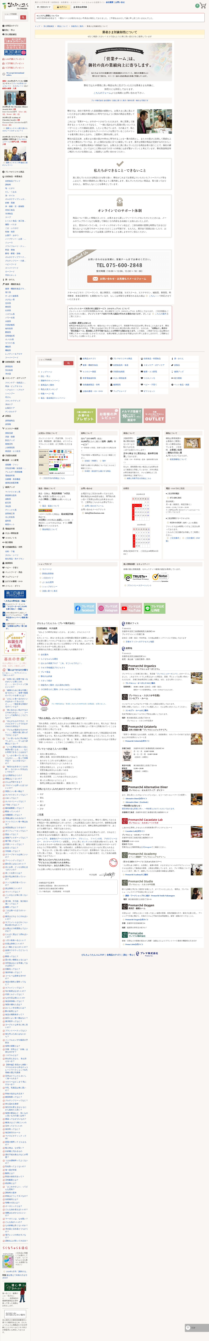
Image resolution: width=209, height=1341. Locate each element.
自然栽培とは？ (11, 1199)
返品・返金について (50, 506)
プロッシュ (83, 839)
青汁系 (8, 292)
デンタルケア (11, 412)
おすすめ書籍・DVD (13, 581)
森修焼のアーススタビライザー (63, 839)
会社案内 (44, 654)
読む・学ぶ (45, 376)
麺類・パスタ (11, 224)
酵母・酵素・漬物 (12, 253)
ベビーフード (11, 264)
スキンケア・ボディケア (154, 365)
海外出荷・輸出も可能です (137, 100)
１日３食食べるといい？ (15, 940)
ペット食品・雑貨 (181, 385)
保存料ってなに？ (12, 1129)
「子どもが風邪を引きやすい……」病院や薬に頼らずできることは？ (16, 732)
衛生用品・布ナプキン (14, 559)
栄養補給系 (10, 336)
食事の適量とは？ (12, 1046)
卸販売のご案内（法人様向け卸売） (56, 685)
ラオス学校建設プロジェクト (53, 668)
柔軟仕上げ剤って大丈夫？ (16, 1241)
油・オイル (10, 195)
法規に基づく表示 (119, 100)
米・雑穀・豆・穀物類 (14, 206)
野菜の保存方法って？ (14, 1176)
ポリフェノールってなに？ (16, 831)
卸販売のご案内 (77, 26)
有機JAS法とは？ (12, 1203)
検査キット (10, 524)
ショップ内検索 (10, 14)
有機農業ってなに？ (13, 815)
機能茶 (8, 350)
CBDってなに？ (12, 798)
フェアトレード (119, 391)
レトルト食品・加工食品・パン (16, 221)
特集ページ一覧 (47, 394)
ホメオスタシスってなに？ (16, 795)
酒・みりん (179, 358)
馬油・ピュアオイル (13, 386)
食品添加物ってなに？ (14, 1001)
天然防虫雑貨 (119, 372)
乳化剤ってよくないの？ (15, 1166)
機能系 (8, 347)
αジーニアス (42, 839)
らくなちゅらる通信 (49, 659)
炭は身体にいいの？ (13, 888)
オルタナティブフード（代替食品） (16, 257)
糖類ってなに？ (11, 907)
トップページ (46, 372)
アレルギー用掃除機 (13, 472)
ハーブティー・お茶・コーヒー (16, 239)
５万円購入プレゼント (14, 68)
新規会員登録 (48, 573)
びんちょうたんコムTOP (93, 955)
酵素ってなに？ (11, 956)
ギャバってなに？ (12, 892)
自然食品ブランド (12, 181)
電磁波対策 (10, 475)
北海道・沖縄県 (90, 461)
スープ (8, 217)
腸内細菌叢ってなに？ (14, 808)
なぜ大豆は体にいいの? (15, 998)
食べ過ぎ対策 (11, 1170)
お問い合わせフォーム (94, 506)
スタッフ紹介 (46, 681)
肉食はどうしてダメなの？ (16, 1196)
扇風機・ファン (11, 465)
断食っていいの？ (12, 811)
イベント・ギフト (12, 586)
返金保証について (49, 529)
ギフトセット (149, 391)
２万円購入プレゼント (14, 63)
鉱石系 (8, 503)
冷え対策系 (10, 517)
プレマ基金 (45, 672)
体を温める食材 (11, 1104)
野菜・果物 (10, 250)
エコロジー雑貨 (89, 372)
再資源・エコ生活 (12, 451)
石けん (8, 397)
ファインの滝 (96, 839)
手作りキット (11, 275)
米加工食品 (10, 210)
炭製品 (177, 365)
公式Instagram (146, 847)
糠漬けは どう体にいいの (15, 1122)
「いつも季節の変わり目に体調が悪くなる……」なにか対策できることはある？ (16, 749)
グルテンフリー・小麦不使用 (16, 261)
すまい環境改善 (119, 378)
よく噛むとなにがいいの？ (16, 947)
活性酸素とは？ (11, 1180)
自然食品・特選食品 (152, 358)
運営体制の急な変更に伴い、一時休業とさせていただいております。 (149, 809)
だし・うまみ (11, 192)
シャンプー (10, 393)
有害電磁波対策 (89, 378)
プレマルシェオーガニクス (167, 674)
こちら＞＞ (154, 296)
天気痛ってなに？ (12, 851)
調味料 (8, 185)
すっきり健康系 (11, 296)
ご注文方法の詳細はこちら (53, 478)
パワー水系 (10, 318)
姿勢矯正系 (10, 513)
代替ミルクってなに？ (14, 994)
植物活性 (9, 444)
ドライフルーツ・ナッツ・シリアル (16, 246)
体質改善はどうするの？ (15, 827)
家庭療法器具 (11, 495)
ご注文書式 (174, 538)
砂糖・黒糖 (10, 203)
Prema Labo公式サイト (134, 944)
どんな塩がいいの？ (13, 1222)
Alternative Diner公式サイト (136, 799)
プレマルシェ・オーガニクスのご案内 (140, 683)
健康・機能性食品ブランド (16, 289)
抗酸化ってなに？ (12, 969)
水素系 (8, 321)
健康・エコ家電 (150, 372)
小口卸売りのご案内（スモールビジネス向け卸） (61, 689)
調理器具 (9, 366)
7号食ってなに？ (12, 805)
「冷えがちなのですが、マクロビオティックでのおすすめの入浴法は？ (16, 723)
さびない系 (10, 299)
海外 (104, 461)
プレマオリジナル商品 (122, 358)
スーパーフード (11, 268)
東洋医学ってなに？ (13, 1021)
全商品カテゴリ (89, 358)
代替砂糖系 (10, 325)
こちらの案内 (160, 314)
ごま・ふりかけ (11, 228)
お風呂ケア (10, 408)
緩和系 (8, 521)
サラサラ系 (10, 343)
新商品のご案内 (47, 385)
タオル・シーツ (11, 555)
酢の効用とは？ (11, 1011)
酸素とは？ (10, 1173)
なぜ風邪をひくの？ (13, 775)
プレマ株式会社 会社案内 (101, 100)
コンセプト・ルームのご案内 (136, 710)
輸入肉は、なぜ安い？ (14, 1148)
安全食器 (9, 370)
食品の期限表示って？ (14, 1014)
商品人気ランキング (49, 389)
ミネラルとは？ (11, 1055)
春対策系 (9, 328)
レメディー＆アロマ (13, 354)
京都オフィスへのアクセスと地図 (140, 642)
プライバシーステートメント (139, 585)
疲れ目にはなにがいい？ (15, 864)
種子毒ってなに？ (12, 841)
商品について (62, 26)
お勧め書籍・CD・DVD (93, 391)
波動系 (8, 499)
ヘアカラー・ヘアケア (14, 390)
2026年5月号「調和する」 (17, 1271)
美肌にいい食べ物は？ (14, 791)
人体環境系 (10, 447)
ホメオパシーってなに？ (15, 801)
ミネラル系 (10, 314)
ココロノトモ (149, 378)
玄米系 (8, 303)
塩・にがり (10, 188)
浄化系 (8, 506)
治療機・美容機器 (12, 479)
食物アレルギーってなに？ (16, 838)
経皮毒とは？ (11, 1183)
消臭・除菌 (10, 437)
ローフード (10, 271)
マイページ (47, 569)
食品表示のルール (12, 1132)
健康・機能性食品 (90, 365)
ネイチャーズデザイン (52, 841)
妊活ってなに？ (11, 848)
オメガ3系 (9, 339)
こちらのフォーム (102, 93)
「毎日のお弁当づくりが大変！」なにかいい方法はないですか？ (16, 769)
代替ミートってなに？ (14, 844)
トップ (37, 26)
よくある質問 (48, 582)
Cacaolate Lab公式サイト (135, 831)
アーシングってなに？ (14, 860)
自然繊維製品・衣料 (91, 385)
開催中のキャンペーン (50, 380)
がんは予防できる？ (13, 782)
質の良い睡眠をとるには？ (16, 960)
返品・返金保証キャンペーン (53, 398)
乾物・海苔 (10, 232)
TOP (193, 1328)
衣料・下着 (10, 551)
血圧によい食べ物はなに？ (16, 1018)
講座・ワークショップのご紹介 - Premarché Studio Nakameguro (150, 896)
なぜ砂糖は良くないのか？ (16, 1225)
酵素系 (8, 332)
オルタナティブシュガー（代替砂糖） (16, 199)
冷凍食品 (9, 214)
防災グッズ (10, 440)
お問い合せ (120, 2)
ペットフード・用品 (13, 572)
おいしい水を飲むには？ (15, 1008)
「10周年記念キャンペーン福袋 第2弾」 (17, 617)
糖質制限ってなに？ (13, 1097)
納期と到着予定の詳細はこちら (139, 478)
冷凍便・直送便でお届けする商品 (97, 471)
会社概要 (109, 2)
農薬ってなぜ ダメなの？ (15, 1119)
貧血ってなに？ (11, 834)
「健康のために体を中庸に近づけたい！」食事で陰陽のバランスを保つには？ (16, 693)
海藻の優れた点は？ (13, 1004)
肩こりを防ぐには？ (13, 873)
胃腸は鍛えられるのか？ (15, 818)
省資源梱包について (178, 459)
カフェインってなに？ (14, 988)
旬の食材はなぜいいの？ (15, 991)
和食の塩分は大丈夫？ (14, 1094)
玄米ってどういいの (13, 1126)
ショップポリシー (49, 586)
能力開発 (178, 378)
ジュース (9, 242)
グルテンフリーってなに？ (16, 1100)
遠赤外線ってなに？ (13, 972)
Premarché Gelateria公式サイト (137, 741)
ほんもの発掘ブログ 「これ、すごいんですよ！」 (62, 663)
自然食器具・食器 (120, 365)
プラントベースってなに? (16, 1030)
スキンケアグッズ (12, 401)
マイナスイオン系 (12, 492)
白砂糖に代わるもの (13, 1151)
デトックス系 (11, 510)
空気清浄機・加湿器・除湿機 (16, 468)
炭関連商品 (10, 421)
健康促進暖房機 (11, 483)
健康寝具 (117, 385)
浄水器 (8, 374)
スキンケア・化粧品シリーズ (16, 383)
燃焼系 (8, 307)
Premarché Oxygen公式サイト (136, 920)
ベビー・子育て (150, 385)
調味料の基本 (11, 1193)
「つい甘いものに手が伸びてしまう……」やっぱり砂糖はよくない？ (16, 741)
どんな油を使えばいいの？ (16, 1209)
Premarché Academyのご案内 (136, 875)
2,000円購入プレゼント (15, 59)
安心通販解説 (49, 26)
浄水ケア (9, 404)
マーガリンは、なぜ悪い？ (16, 1219)
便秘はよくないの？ (13, 779)
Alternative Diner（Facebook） (137, 802)
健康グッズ (179, 372)
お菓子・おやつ (11, 235)
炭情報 (8, 424)
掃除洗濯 (9, 433)
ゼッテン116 (87, 841)
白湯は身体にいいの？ (14, 944)
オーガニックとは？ (13, 1206)
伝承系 (8, 310)
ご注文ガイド (48, 578)
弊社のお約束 (46, 676)
